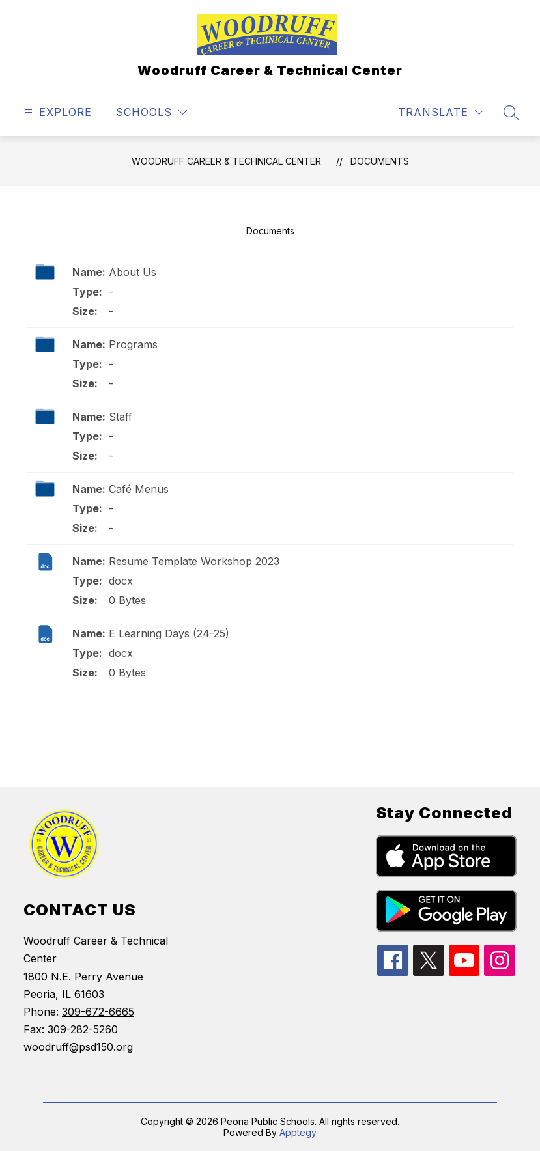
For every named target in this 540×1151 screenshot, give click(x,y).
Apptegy (298, 1132)
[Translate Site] (441, 112)
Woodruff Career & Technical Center (226, 161)
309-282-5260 (83, 1029)
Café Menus (139, 488)
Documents (379, 161)
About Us (132, 272)
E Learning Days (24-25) (169, 633)
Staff (120, 416)
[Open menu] (56, 112)
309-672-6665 (98, 1011)
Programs (133, 344)
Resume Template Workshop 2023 (194, 561)
